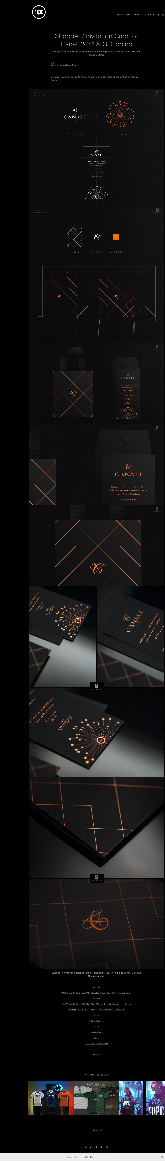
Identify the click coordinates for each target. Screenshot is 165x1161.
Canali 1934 (90, 1043)
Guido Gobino (102, 1043)
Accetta (84, 1156)
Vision (120, 14)
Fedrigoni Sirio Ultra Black (84, 993)
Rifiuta (92, 1156)
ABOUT (128, 14)
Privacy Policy (73, 1156)
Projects (138, 14)
